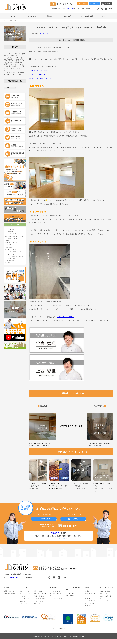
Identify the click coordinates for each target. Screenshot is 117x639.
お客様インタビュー (56, 591)
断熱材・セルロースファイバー (13, 249)
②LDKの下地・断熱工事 (37, 74)
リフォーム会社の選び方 (12, 233)
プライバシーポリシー (58, 628)
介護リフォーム (24, 603)
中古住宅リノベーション (12, 242)
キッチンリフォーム (25, 593)
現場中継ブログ (44, 33)
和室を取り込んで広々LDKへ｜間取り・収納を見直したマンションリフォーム (14, 68)
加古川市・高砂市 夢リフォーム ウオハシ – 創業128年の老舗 (55, 636)
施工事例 (49, 16)
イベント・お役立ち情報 (86, 16)
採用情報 (7, 262)
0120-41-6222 (67, 526)
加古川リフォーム (10, 240)
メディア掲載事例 (10, 258)
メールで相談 (44, 519)
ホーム (13, 16)
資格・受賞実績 (9, 260)
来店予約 (73, 519)
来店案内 (106, 4)
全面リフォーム (24, 591)
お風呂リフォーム (25, 596)
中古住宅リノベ (38, 601)
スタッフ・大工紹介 (90, 594)
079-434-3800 (13, 577)
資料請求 (83, 4)
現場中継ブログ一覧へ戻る (71, 423)
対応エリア (69, 8)
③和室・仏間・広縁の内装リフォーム (41, 78)
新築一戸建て (9, 244)
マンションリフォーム (11, 238)
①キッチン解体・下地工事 (38, 70)
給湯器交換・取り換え (40, 596)
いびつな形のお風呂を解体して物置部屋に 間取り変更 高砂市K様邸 (100, 429)
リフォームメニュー (31, 16)
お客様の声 (67, 16)
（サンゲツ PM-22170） (65, 317)
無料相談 (94, 4)
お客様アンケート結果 (56, 594)
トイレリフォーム (25, 598)
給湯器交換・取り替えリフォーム (14, 236)
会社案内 (104, 16)
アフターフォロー (10, 254)
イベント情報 (70, 593)
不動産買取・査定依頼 (9, 594)
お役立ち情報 (9, 247)
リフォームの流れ (10, 229)
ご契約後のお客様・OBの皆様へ (14, 256)
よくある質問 (9, 231)
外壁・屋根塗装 (38, 591)
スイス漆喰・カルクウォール (13, 251)
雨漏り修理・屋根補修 (40, 593)
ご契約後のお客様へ (56, 598)
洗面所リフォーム (25, 601)
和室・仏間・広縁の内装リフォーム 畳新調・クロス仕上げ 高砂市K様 (42, 429)
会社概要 (87, 591)
